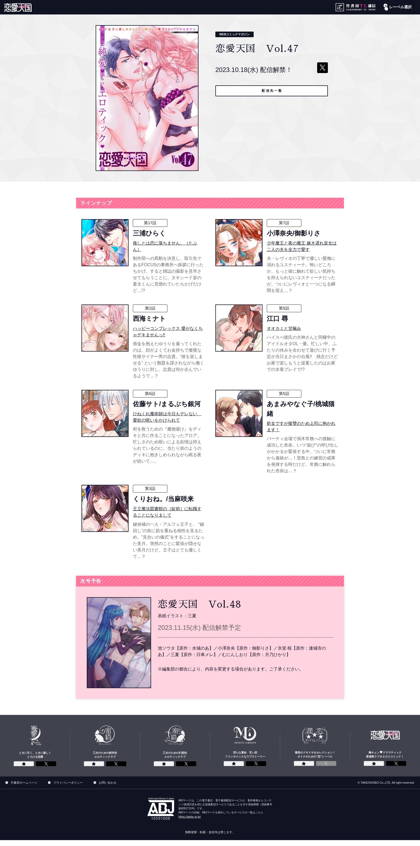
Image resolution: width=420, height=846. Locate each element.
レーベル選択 (397, 7)
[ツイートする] (322, 67)
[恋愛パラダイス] (18, 7)
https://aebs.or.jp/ (189, 822)
